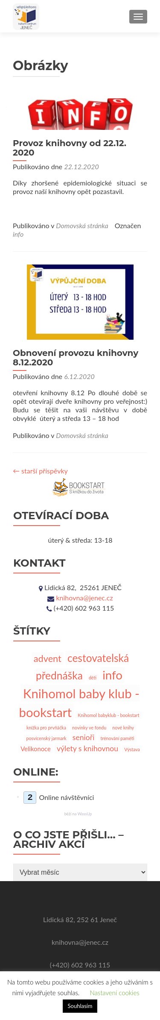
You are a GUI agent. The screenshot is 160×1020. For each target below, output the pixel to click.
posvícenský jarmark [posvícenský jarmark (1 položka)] (46, 738)
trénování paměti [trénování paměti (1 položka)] (117, 738)
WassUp (85, 813)
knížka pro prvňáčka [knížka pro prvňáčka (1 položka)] (46, 727)
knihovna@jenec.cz (84, 598)
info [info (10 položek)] (112, 675)
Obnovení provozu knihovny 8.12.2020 (75, 357)
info (18, 234)
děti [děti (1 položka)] (92, 677)
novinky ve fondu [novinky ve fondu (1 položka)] (89, 727)
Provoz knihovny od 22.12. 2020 (69, 148)
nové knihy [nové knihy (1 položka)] (123, 727)
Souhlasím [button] (80, 1005)
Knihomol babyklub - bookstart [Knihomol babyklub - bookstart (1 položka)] (108, 715)
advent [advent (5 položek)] (47, 658)
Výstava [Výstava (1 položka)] (132, 749)
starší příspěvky (40, 471)
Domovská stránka (82, 225)
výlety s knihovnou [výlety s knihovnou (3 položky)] (87, 748)
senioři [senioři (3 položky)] (84, 737)
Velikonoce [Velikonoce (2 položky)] (35, 749)
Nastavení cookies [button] (114, 992)
